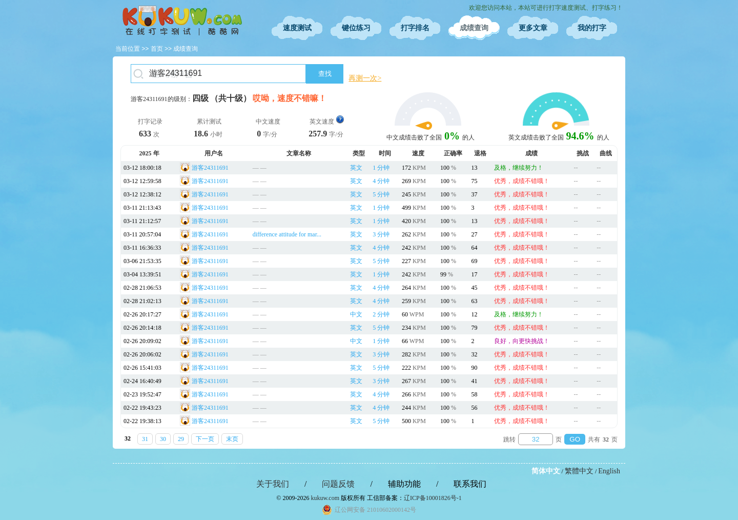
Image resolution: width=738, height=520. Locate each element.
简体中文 (545, 471)
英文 (356, 167)
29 (181, 439)
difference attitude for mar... (287, 234)
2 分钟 (381, 314)
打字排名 (415, 28)
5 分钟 (381, 194)
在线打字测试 (182, 20)
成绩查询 (474, 28)
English (609, 471)
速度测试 (297, 28)
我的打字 (592, 28)
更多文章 (533, 28)
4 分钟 (381, 181)
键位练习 (356, 28)
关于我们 (272, 483)
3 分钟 (381, 234)
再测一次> (364, 78)
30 (163, 439)
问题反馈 (338, 483)
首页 (157, 48)
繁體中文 (579, 471)
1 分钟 (381, 167)
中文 (356, 314)
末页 (232, 439)
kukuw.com (325, 498)
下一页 (205, 439)
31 (145, 439)
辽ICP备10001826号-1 (433, 498)
